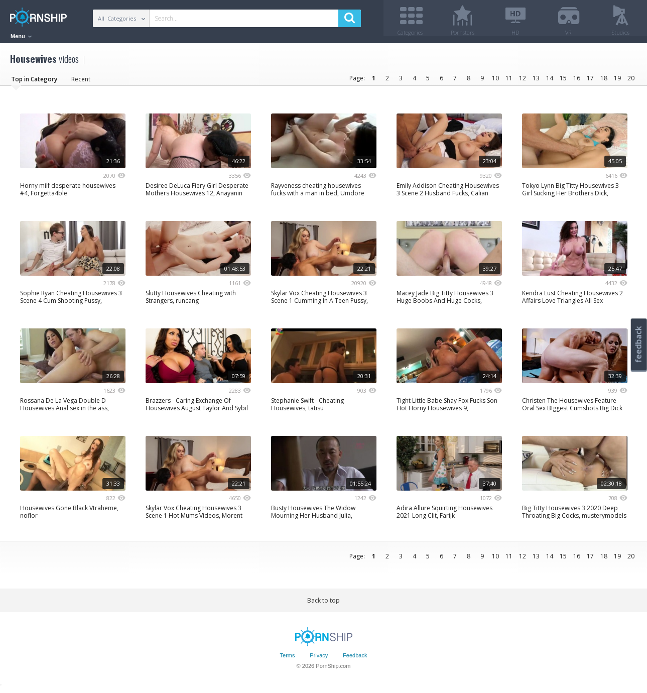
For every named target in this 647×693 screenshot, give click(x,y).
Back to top (323, 604)
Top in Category (34, 82)
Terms (287, 659)
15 (563, 81)
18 (603, 81)
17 (590, 81)
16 (576, 81)
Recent (80, 82)
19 (617, 81)
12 (522, 81)
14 (549, 81)
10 (495, 81)
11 (508, 81)
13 (536, 81)
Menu (21, 36)
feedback (638, 344)
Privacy (319, 659)
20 (630, 81)
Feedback (355, 659)
